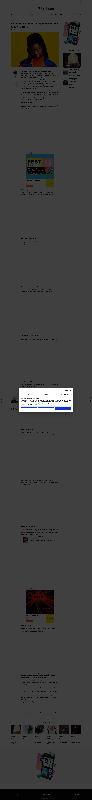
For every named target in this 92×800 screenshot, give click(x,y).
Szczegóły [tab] (46, 394)
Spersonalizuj (46, 408)
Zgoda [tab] (28, 394)
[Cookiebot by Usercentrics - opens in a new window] (66, 390)
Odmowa (29, 408)
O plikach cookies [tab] (64, 394)
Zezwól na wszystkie (63, 408)
